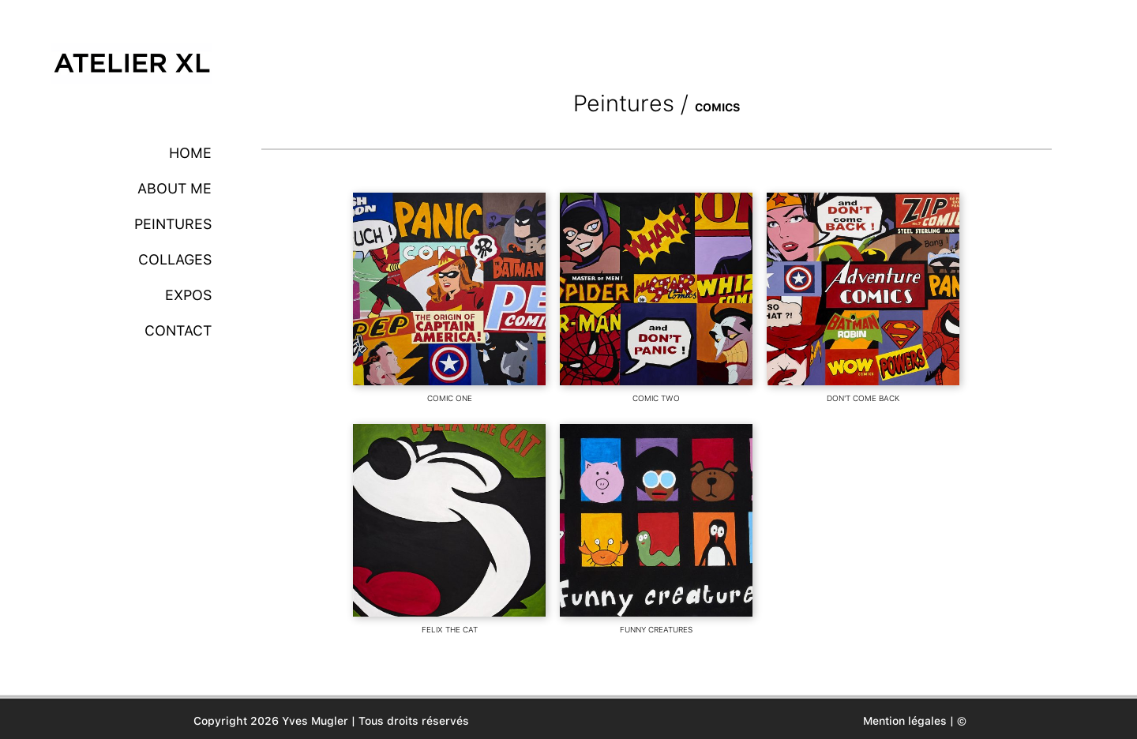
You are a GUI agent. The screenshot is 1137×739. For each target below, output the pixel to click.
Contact (178, 330)
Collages (175, 259)
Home (190, 152)
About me (174, 188)
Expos (188, 295)
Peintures (173, 224)
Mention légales (905, 721)
